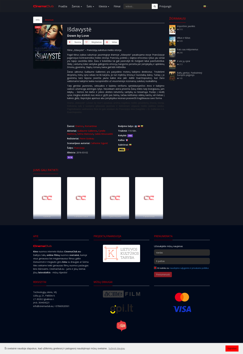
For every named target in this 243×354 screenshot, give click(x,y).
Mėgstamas (92, 42)
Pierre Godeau (87, 138)
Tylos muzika (115, 216)
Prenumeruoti (163, 274)
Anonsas (49, 19)
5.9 (127, 149)
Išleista (104, 6)
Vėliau (110, 42)
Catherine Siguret (99, 143)
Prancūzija (79, 147)
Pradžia (62, 6)
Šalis (90, 6)
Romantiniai (91, 126)
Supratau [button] (232, 348)
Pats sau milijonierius (187, 49)
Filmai (117, 6)
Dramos (79, 126)
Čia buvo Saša (81, 216)
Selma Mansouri (85, 133)
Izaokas (47, 216)
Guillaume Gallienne (87, 130)
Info (38, 19)
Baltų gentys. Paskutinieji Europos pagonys (189, 74)
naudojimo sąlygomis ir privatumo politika (189, 268)
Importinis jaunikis (186, 26)
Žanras (77, 6)
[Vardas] (182, 252)
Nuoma (74, 42)
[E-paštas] (182, 261)
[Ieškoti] (155, 6)
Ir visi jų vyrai (183, 61)
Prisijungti (165, 6)
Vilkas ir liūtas (183, 37)
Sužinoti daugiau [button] (116, 348)
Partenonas (149, 216)
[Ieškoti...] (138, 6)
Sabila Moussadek (104, 133)
